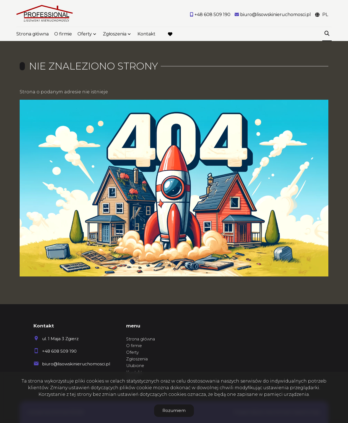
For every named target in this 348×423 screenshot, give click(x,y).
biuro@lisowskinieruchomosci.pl (76, 363)
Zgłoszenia (114, 34)
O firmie (63, 34)
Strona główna (32, 34)
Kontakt (146, 34)
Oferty (84, 34)
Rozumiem (174, 410)
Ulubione (135, 365)
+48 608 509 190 (59, 351)
